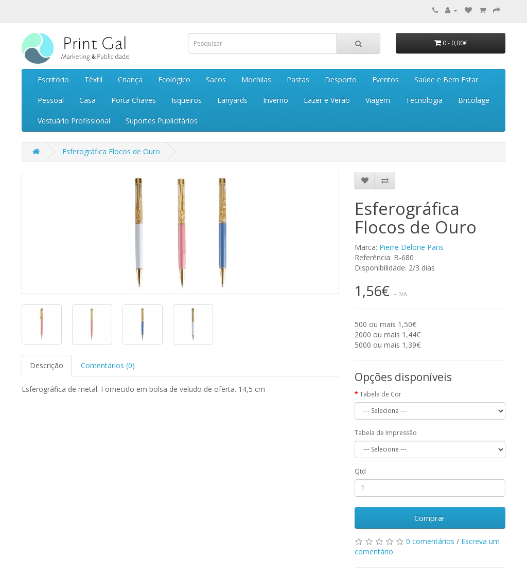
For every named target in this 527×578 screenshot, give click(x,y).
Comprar (429, 518)
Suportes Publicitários (162, 120)
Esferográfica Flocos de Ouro (111, 151)
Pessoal (51, 100)
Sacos (216, 79)
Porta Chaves (133, 100)
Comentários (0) (108, 365)
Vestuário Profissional (74, 120)
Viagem (377, 100)
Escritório (53, 79)
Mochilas (256, 79)
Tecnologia (424, 100)
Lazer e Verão (327, 100)
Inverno (275, 100)
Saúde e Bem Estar (446, 79)
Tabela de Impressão (386, 432)
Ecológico (174, 79)
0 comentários (430, 541)
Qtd (360, 471)
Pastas (298, 79)
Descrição (46, 365)
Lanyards (232, 100)
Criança (130, 79)
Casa (87, 100)
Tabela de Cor (380, 394)
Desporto (341, 79)
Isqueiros (186, 100)
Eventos (385, 79)
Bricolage (473, 100)
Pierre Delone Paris (411, 247)
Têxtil (93, 79)
